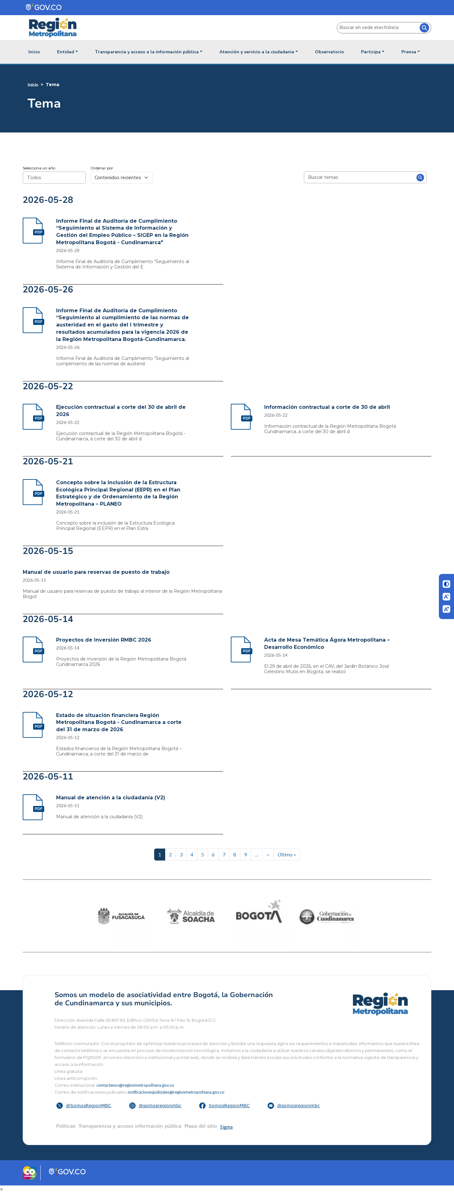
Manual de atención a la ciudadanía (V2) (110, 798)
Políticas (65, 1126)
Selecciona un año (39, 168)
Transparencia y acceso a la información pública (147, 52)
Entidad (65, 52)
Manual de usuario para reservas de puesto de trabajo (96, 572)
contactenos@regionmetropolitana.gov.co (135, 1085)
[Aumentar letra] (446, 609)
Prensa (408, 52)
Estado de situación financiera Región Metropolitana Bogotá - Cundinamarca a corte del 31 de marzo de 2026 (119, 722)
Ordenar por (101, 168)
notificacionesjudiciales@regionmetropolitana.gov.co (176, 1092)
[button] (85, 1106)
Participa (371, 52)
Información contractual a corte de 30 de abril (327, 407)
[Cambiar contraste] (446, 584)
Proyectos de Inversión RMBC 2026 (103, 640)
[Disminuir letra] (446, 596)
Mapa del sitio (200, 1126)
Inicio (34, 52)
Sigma (226, 1127)
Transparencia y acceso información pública (130, 1126)
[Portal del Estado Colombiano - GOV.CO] (44, 7)
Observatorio (329, 52)
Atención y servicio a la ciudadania (256, 52)
